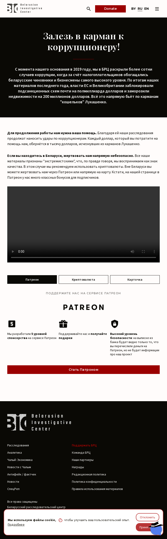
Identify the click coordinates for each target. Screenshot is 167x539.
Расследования (18, 445)
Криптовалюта (83, 279)
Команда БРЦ (81, 452)
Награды (78, 467)
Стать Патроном (84, 370)
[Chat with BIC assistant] (155, 528)
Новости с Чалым (19, 467)
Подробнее (16, 524)
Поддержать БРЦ (84, 445)
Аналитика (14, 452)
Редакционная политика (89, 474)
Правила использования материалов (97, 489)
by (133, 9)
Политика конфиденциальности (94, 482)
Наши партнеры (83, 460)
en (146, 9)
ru (140, 9)
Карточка (134, 279)
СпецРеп (13, 489)
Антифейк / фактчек (21, 474)
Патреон (32, 279)
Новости (13, 482)
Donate (110, 9)
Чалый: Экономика (20, 460)
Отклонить (147, 517)
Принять (145, 527)
